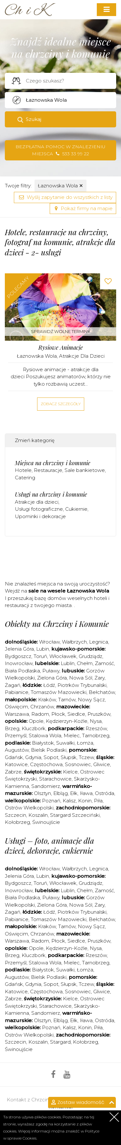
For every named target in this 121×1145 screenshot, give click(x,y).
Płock (58, 714)
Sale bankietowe (85, 470)
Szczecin (15, 815)
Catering (25, 477)
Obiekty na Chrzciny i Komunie (57, 624)
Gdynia (33, 757)
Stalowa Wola (45, 735)
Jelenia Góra (19, 649)
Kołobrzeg (17, 822)
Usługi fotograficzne (39, 509)
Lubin (42, 649)
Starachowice (55, 779)
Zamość (104, 663)
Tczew (86, 757)
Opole (36, 721)
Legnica (98, 642)
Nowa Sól (80, 678)
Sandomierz (45, 786)
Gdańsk (14, 757)
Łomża (85, 743)
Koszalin (38, 815)
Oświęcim (16, 707)
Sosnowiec (78, 764)
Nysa (96, 721)
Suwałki (65, 743)
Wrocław (49, 642)
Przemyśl (15, 735)
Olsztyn (42, 793)
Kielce (70, 772)
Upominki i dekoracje (40, 516)
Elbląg (60, 793)
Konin (85, 801)
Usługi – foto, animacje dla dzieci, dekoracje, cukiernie (49, 845)
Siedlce (76, 714)
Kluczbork (33, 728)
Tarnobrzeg (95, 735)
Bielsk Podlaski (48, 750)
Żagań (12, 685)
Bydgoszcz (18, 656)
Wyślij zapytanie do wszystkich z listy (65, 197)
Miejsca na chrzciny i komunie (52, 463)
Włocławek (62, 656)
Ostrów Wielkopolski (29, 808)
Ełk (73, 793)
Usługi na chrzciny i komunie (51, 494)
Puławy (50, 671)
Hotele (23, 470)
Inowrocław (19, 663)
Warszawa (17, 714)
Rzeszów (96, 728)
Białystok (43, 743)
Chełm (85, 663)
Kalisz (69, 801)
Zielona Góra (52, 678)
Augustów (17, 750)
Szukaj (33, 119)
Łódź (49, 685)
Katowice (16, 764)
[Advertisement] (63, 560)
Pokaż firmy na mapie (83, 208)
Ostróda (104, 793)
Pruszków (98, 714)
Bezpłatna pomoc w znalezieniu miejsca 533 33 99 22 (60, 150)
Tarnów (67, 699)
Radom (40, 714)
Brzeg (12, 728)
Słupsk (68, 757)
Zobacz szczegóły (61, 403)
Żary (100, 678)
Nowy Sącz (91, 699)
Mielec (72, 735)
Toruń (40, 656)
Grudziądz (90, 656)
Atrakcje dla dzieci (82, 356)
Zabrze (13, 772)
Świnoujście (46, 822)
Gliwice (101, 764)
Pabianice (16, 692)
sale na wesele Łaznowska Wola (68, 591)
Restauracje (48, 470)
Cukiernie (76, 509)
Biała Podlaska (22, 671)
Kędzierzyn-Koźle (66, 721)
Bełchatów (102, 692)
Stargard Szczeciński (75, 815)
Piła (98, 801)
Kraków (47, 699)
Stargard (60, 1042)
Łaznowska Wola (60, 186)
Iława (86, 793)
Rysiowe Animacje (60, 347)
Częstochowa (46, 764)
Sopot (51, 757)
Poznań (51, 801)
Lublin (68, 663)
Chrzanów (42, 707)
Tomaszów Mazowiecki (58, 692)
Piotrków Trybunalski (81, 685)
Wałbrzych (74, 642)
